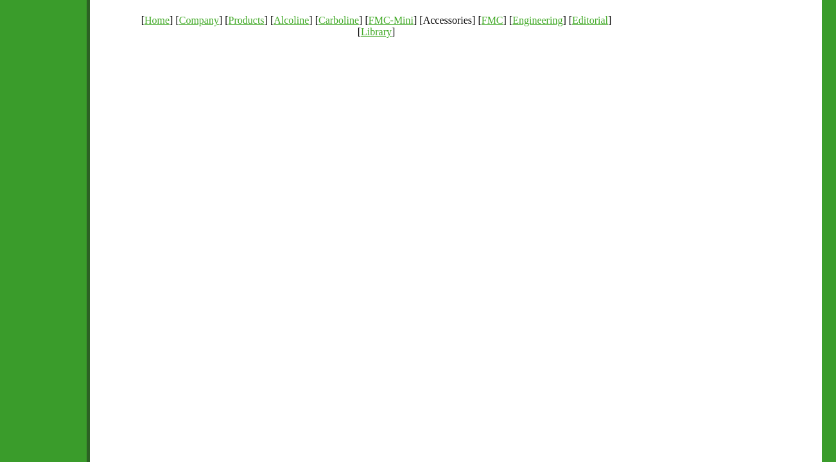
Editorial (590, 20)
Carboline (338, 20)
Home (157, 20)
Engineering (537, 20)
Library (376, 31)
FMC (492, 20)
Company (199, 20)
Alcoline (291, 20)
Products (247, 20)
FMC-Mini (391, 20)
